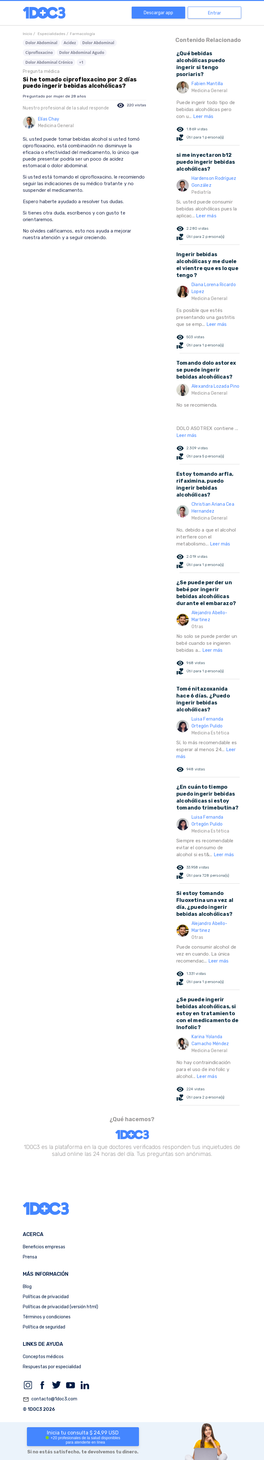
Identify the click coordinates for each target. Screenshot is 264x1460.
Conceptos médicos (43, 1356)
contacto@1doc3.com (50, 1399)
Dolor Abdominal (41, 42)
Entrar (214, 13)
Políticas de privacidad (46, 1296)
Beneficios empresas (44, 1247)
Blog (27, 1286)
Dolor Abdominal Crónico (49, 62)
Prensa (30, 1257)
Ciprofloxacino (39, 52)
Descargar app (158, 12)
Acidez (70, 42)
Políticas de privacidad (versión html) (60, 1307)
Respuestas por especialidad (52, 1366)
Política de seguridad (44, 1327)
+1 (81, 62)
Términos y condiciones (47, 1317)
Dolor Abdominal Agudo (81, 52)
